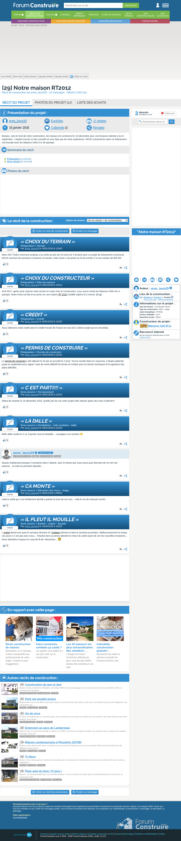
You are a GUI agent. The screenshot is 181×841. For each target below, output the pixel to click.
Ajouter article (46, 76)
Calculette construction (97, 834)
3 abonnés (57, 127)
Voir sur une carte (150, 299)
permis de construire (15, 361)
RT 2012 (62, 294)
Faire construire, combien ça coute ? (49, 646)
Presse (118, 834)
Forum (17, 15)
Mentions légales (78, 834)
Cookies (161, 834)
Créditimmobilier (79, 14)
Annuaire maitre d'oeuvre (70, 21)
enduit (7, 532)
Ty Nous (30, 756)
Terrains (94, 15)
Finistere (157, 297)
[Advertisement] (90, 49)
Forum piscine (150, 21)
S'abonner (168, 113)
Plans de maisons (111, 15)
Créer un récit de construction (50, 230)
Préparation (13, 159)
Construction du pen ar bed (43, 684)
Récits (34, 14)
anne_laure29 (18, 121)
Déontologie (128, 834)
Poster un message (85, 230)
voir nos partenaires (20, 817)
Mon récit (18, 76)
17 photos (99, 121)
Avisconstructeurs (146, 14)
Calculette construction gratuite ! (105, 647)
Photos (50, 15)
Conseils (65, 15)
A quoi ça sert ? (145, 337)
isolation (56, 532)
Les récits (6, 76)
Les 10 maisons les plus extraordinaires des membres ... (79, 647)
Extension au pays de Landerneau (47, 727)
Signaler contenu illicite (60, 834)
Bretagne (148, 297)
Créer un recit (79, 76)
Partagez (98, 127)
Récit (16, 103)
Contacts (44, 834)
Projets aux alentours (165, 299)
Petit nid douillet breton (40, 699)
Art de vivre (32, 713)
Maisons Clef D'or (159, 325)
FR (141, 297)
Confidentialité (150, 834)
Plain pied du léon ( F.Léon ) (43, 771)
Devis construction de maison (18, 646)
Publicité (138, 834)
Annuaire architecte (110, 21)
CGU (111, 834)
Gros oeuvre (13, 161)
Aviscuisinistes (162, 14)
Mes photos (30, 76)
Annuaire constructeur (31, 21)
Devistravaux (128, 14)
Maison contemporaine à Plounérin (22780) (53, 742)
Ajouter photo (61, 76)
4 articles (25, 159)
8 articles (57, 121)
